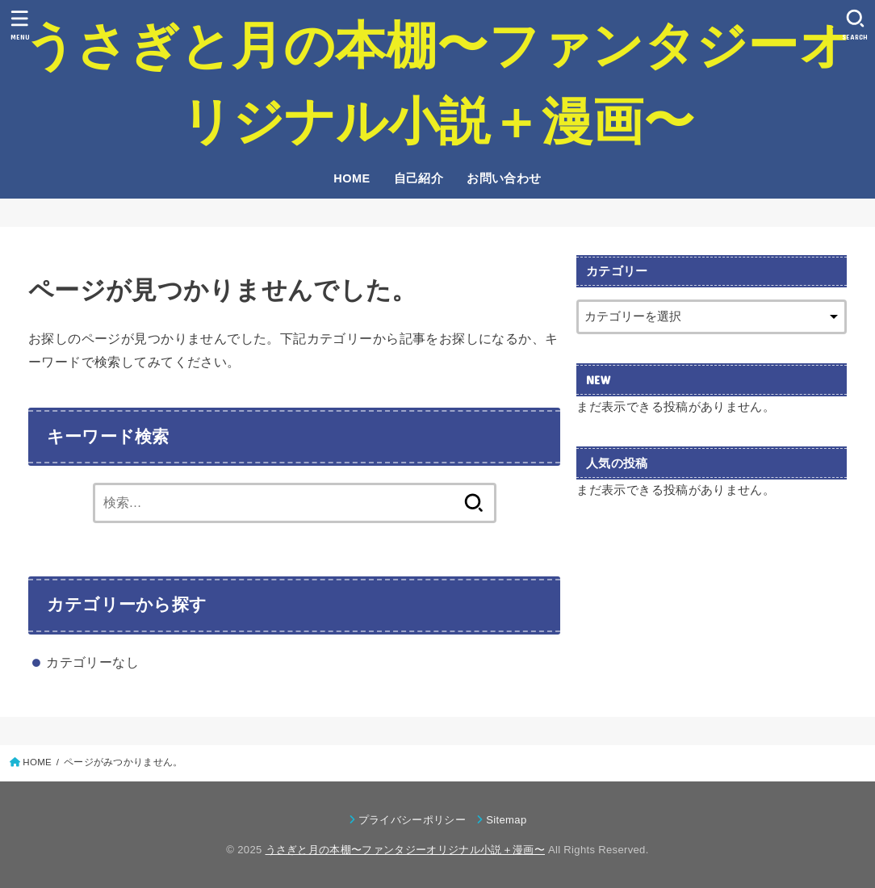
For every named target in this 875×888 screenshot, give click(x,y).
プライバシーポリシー (412, 820)
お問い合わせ (504, 178)
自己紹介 (419, 178)
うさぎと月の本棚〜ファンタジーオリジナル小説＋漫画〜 (437, 83)
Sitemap (506, 820)
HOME (351, 178)
